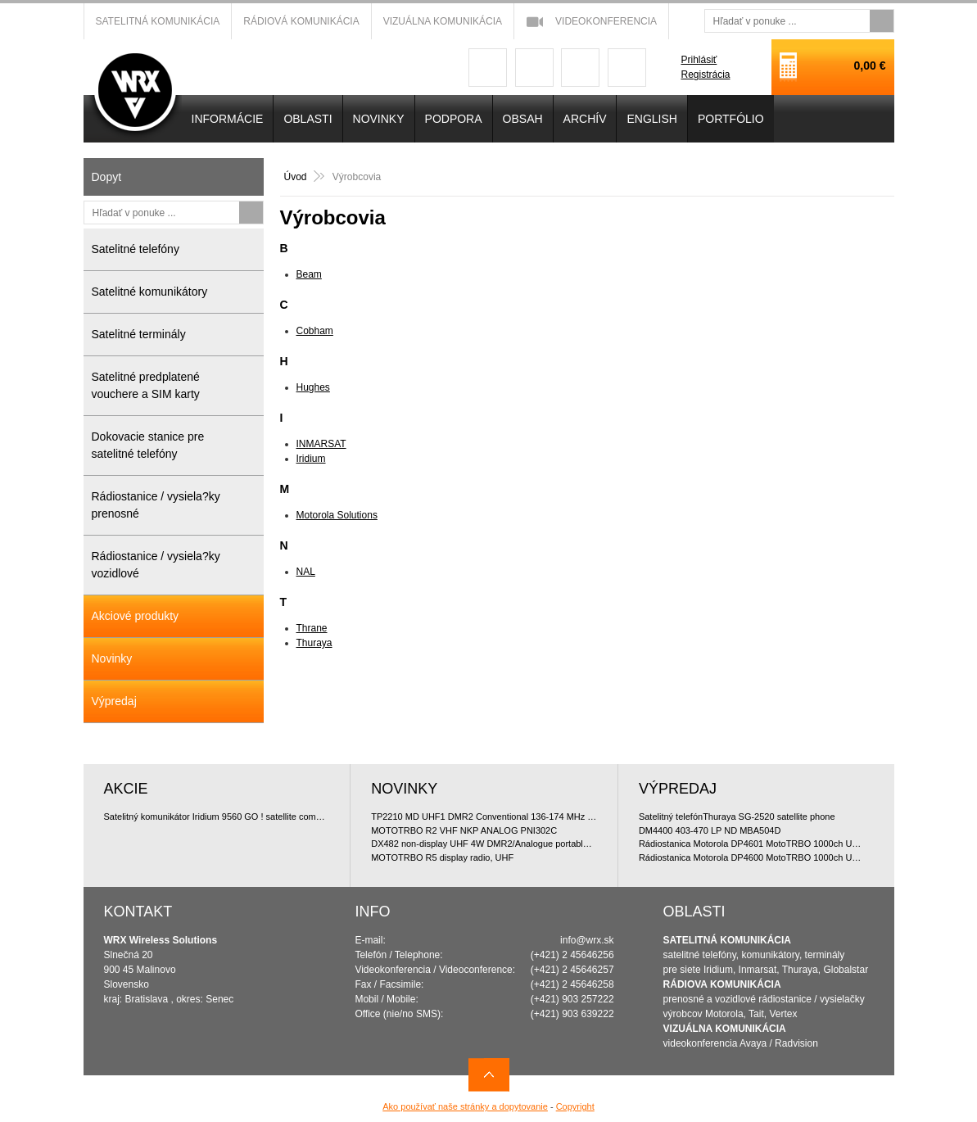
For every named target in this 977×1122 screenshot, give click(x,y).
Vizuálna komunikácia (442, 21)
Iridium (311, 458)
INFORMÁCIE (228, 118)
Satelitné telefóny (135, 249)
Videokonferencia (606, 21)
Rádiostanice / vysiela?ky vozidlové (156, 565)
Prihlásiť (699, 60)
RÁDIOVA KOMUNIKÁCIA (722, 984)
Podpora (453, 118)
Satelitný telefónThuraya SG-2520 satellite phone (737, 816)
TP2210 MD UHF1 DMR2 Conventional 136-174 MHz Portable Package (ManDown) (484, 816)
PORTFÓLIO (731, 118)
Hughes (313, 387)
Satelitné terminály (139, 334)
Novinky (112, 658)
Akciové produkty (135, 615)
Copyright (575, 1106)
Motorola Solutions (337, 515)
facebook (487, 67)
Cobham (314, 331)
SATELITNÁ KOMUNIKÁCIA (727, 940)
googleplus (534, 67)
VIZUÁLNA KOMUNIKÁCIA (724, 1028)
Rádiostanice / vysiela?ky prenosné (156, 505)
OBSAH (523, 118)
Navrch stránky (488, 1075)
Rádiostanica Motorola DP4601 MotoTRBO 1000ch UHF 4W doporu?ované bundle (752, 843)
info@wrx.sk (587, 940)
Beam (309, 274)
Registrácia (705, 74)
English (651, 118)
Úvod (295, 177)
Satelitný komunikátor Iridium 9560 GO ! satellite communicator (217, 816)
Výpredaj (114, 701)
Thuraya (314, 643)
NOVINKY (379, 118)
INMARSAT (321, 444)
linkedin (627, 67)
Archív (585, 118)
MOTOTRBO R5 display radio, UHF (442, 857)
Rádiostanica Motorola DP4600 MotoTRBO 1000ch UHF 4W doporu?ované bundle (752, 857)
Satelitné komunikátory (150, 291)
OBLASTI (307, 118)
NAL (305, 571)
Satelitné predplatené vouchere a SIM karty (146, 385)
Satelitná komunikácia (158, 21)
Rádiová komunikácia (301, 21)
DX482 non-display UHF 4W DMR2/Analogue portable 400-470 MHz (484, 843)
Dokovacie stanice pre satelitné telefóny (148, 445)
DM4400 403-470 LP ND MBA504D (709, 830)
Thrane (312, 628)
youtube (580, 67)
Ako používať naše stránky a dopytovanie (465, 1106)
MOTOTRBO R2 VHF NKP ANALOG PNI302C (464, 830)
